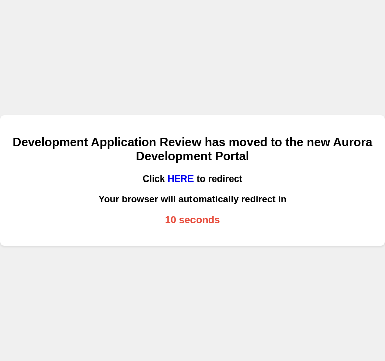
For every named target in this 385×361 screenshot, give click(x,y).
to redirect (218, 178)
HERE (181, 178)
